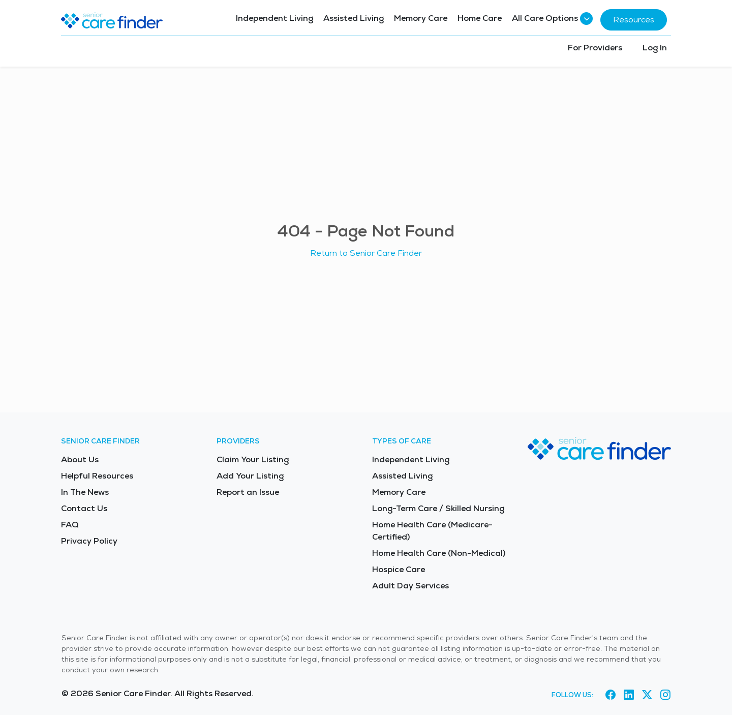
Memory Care (420, 18)
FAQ (70, 524)
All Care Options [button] (551, 18)
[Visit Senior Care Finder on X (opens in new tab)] (647, 695)
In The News (85, 492)
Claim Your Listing (253, 459)
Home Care (480, 18)
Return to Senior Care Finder (366, 253)
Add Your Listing (250, 475)
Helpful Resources (97, 475)
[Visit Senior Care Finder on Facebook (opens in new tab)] (610, 695)
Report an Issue (248, 492)
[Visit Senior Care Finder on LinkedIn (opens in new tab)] (629, 695)
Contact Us (84, 508)
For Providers (595, 47)
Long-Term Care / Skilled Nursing (438, 508)
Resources (633, 19)
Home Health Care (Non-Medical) (438, 553)
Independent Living (274, 18)
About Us (80, 459)
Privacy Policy (89, 540)
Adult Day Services (410, 585)
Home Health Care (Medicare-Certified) (432, 530)
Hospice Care (398, 569)
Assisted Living (353, 18)
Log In (655, 47)
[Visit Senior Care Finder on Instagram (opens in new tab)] (665, 695)
